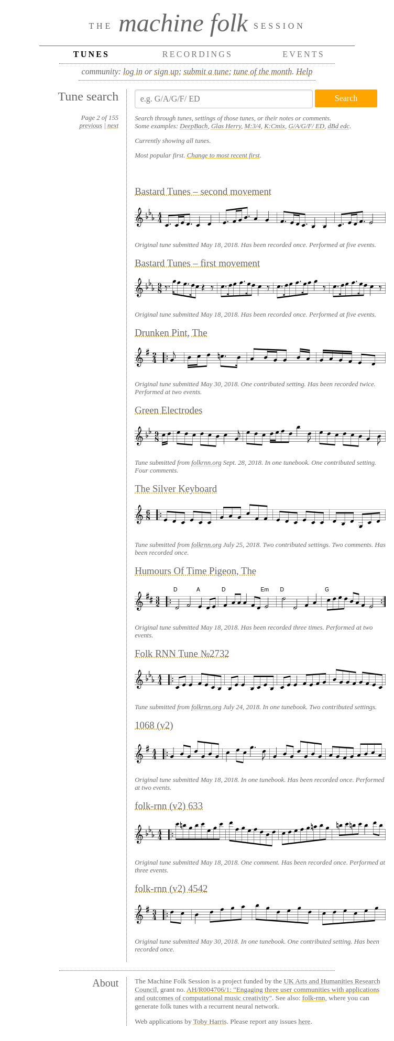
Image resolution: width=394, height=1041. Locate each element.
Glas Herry (226, 126)
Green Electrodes (168, 410)
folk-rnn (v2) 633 (169, 805)
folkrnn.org (206, 462)
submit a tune (205, 71)
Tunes (91, 54)
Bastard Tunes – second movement (203, 191)
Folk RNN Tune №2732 (182, 653)
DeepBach (193, 126)
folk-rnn (313, 998)
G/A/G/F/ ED (306, 126)
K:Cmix (274, 126)
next (112, 125)
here (305, 1021)
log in (133, 71)
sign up (166, 71)
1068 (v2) (154, 725)
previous (90, 125)
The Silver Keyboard (176, 488)
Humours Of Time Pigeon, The (195, 570)
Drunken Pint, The (171, 332)
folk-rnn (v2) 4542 (171, 888)
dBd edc (338, 126)
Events (303, 54)
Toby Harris (210, 1021)
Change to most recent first (223, 155)
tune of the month (263, 71)
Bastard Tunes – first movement (197, 263)
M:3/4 (253, 126)
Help (304, 71)
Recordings (197, 54)
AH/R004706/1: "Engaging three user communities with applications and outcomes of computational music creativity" (257, 994)
